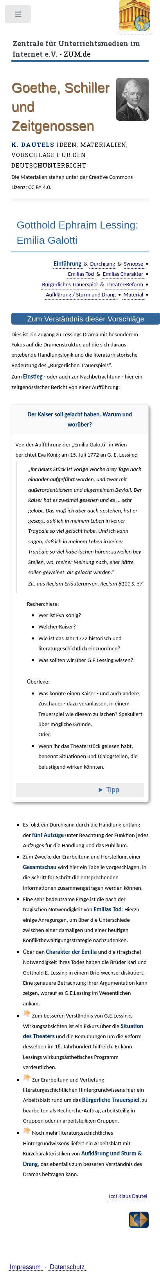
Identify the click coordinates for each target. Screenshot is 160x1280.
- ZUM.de (76, 48)
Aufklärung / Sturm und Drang (81, 294)
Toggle (19, 16)
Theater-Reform (124, 284)
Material (133, 294)
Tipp (124, 790)
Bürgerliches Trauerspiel (70, 284)
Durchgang (102, 263)
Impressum (25, 1267)
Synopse (133, 263)
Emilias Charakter (123, 273)
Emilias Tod (81, 273)
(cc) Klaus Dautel (128, 1196)
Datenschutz (67, 1267)
